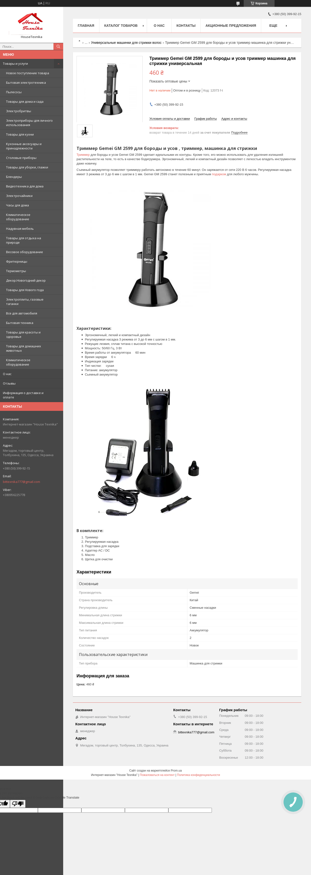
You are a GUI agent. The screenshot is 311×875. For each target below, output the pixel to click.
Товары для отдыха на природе (23, 240)
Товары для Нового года (25, 290)
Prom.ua (176, 770)
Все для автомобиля (21, 313)
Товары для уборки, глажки (27, 167)
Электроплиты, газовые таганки (24, 301)
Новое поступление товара (27, 73)
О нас (7, 374)
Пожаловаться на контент (157, 775)
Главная (86, 26)
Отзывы (9, 383)
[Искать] (58, 46)
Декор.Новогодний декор (26, 280)
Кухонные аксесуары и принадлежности (24, 146)
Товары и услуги (15, 63)
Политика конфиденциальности (198, 775)
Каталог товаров (121, 26)
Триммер (83, 155)
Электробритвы (18, 111)
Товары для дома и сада (24, 101)
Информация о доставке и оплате (23, 395)
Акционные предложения (231, 26)
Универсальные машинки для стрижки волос (126, 43)
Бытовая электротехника (26, 82)
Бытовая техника (19, 323)
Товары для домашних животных (23, 348)
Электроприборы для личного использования (29, 122)
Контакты (185, 26)
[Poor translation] (18, 804)
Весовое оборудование (24, 252)
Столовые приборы (21, 158)
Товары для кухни (20, 134)
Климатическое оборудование (18, 216)
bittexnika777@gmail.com (21, 481)
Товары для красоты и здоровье (23, 334)
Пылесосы (14, 92)
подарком (219, 174)
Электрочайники (19, 195)
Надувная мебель (20, 228)
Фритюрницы (16, 261)
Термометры (16, 271)
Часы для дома (17, 205)
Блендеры (14, 177)
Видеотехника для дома (24, 186)
